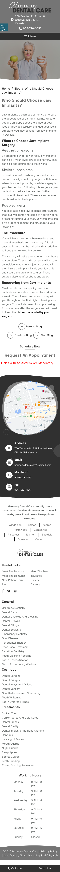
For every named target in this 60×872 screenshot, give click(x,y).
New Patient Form (13, 580)
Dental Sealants (11, 629)
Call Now (15, 868)
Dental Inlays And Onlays (17, 684)
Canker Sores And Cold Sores (20, 717)
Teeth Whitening (11, 697)
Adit (55, 855)
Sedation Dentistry (13, 651)
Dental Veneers (11, 688)
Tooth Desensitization (15, 660)
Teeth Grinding (11, 761)
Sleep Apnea (9, 752)
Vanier (39, 539)
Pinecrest (13, 534)
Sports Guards (11, 756)
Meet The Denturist (13, 575)
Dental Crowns (11, 621)
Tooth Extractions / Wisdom (19, 664)
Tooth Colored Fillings (15, 701)
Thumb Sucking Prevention (18, 765)
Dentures (7, 735)
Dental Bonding (11, 675)
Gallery (35, 580)
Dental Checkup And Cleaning (20, 616)
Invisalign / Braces (13, 739)
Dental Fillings (10, 625)
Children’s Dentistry (13, 607)
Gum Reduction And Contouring (21, 693)
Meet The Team (40, 571)
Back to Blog (31, 326)
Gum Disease (10, 638)
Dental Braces (10, 722)
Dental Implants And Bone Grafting (23, 730)
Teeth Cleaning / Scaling (16, 655)
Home (6, 88)
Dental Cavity (10, 726)
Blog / (19, 88)
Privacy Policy (48, 851)
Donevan (23, 539)
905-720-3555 (30, 28)
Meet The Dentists (13, 571)
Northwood (20, 529)
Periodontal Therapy (14, 642)
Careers (35, 584)
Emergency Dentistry (14, 634)
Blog (4, 584)
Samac (32, 524)
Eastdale (47, 534)
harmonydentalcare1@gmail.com (32, 464)
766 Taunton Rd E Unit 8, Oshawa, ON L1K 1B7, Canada (28, 20)
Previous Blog (20, 335)
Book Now (45, 868)
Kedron (47, 524)
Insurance (36, 575)
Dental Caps (9, 612)
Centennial (40, 529)
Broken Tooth (10, 713)
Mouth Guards (10, 743)
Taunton (30, 534)
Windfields (15, 524)
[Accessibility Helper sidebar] (4, 27)
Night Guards (10, 748)
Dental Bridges (11, 680)
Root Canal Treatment (15, 647)
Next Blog (44, 335)
